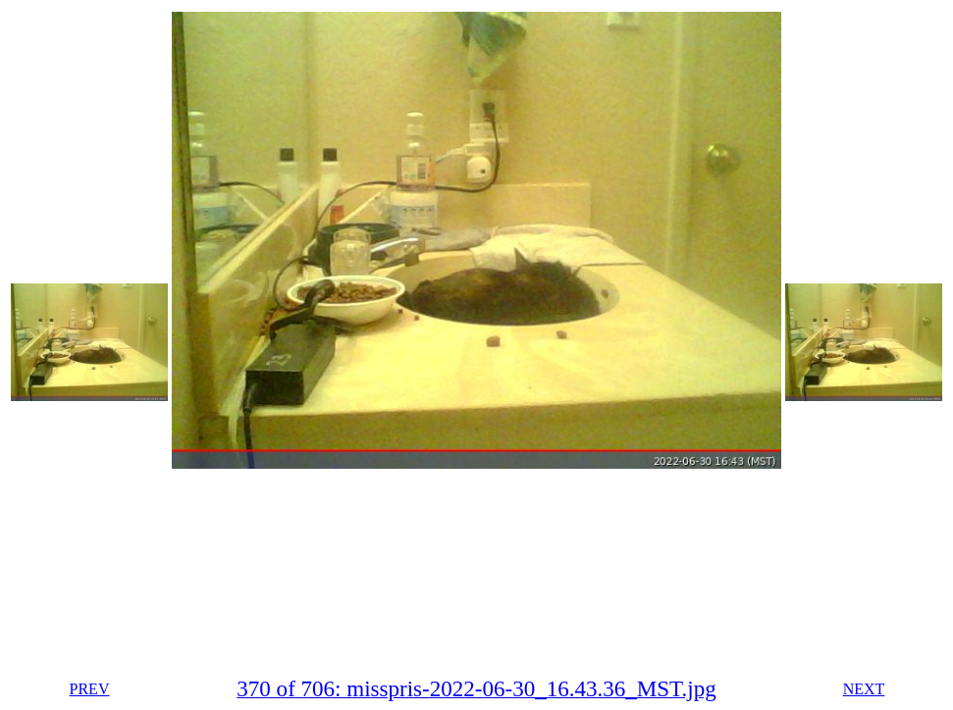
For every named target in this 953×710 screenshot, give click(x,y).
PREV (90, 689)
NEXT (864, 689)
